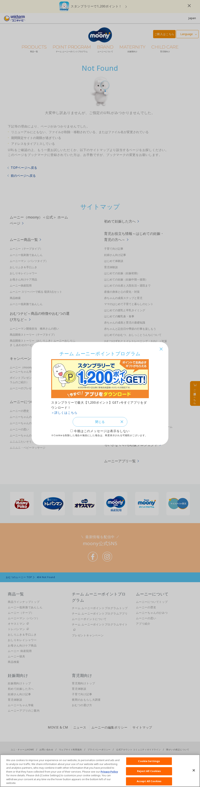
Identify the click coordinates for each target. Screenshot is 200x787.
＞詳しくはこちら (64, 412)
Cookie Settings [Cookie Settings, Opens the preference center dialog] (149, 761)
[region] (100, 770)
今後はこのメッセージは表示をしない (102, 431)
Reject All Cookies (149, 771)
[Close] (193, 770)
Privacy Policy (109, 771)
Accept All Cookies (149, 781)
